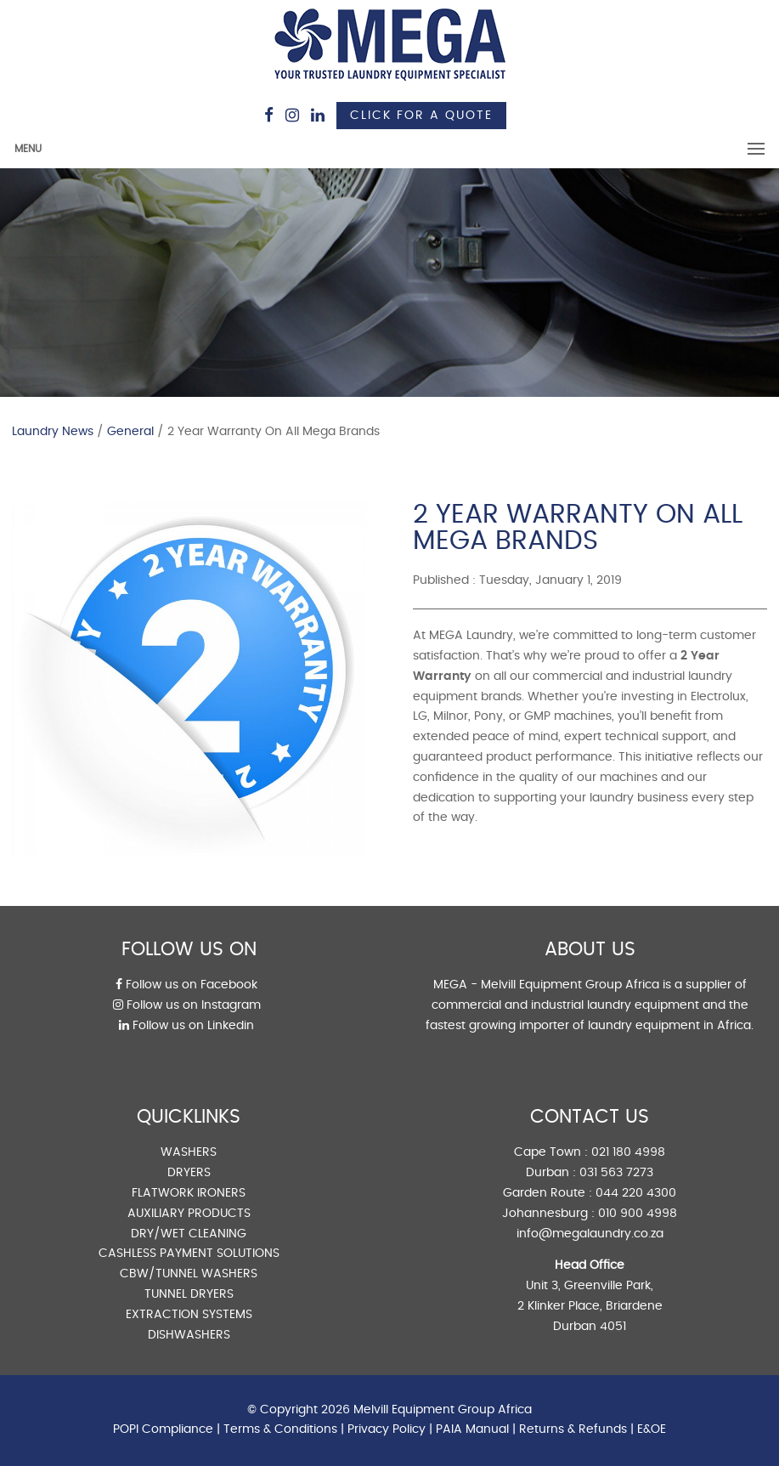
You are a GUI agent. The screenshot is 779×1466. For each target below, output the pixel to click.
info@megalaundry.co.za (590, 1234)
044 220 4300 (636, 1193)
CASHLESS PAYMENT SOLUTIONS (189, 1253)
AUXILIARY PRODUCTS (189, 1214)
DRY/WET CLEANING (188, 1234)
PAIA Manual (472, 1429)
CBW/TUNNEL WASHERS (188, 1274)
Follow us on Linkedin (186, 1026)
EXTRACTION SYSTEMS (189, 1315)
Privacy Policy (386, 1429)
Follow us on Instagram (187, 1005)
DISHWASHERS (189, 1335)
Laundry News (52, 432)
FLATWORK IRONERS (189, 1193)
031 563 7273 (616, 1173)
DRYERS (189, 1173)
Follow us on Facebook (186, 985)
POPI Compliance (163, 1429)
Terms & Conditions (280, 1429)
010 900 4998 (637, 1214)
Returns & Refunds (573, 1429)
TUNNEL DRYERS (189, 1294)
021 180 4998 (628, 1152)
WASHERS (189, 1152)
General (130, 432)
